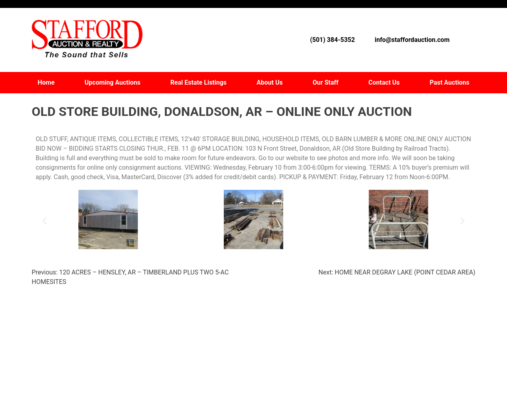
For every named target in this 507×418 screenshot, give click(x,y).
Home (46, 82)
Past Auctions (449, 82)
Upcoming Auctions (113, 82)
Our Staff (325, 82)
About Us (270, 82)
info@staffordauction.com (412, 40)
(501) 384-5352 (332, 40)
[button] (45, 221)
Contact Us (384, 82)
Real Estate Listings (198, 82)
